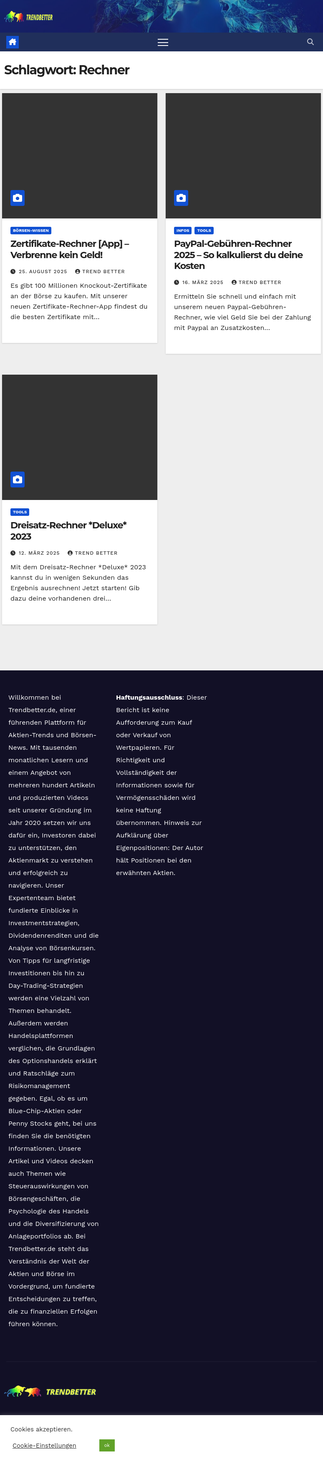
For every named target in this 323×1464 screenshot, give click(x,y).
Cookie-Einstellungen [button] (44, 1445)
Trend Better (100, 271)
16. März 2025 (204, 282)
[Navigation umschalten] (163, 42)
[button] (310, 42)
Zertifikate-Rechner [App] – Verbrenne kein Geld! (69, 249)
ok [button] (107, 1445)
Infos (183, 230)
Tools (204, 230)
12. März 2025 (40, 553)
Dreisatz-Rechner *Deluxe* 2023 (68, 531)
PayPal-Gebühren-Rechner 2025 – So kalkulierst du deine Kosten (238, 254)
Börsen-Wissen (31, 230)
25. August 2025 (44, 271)
